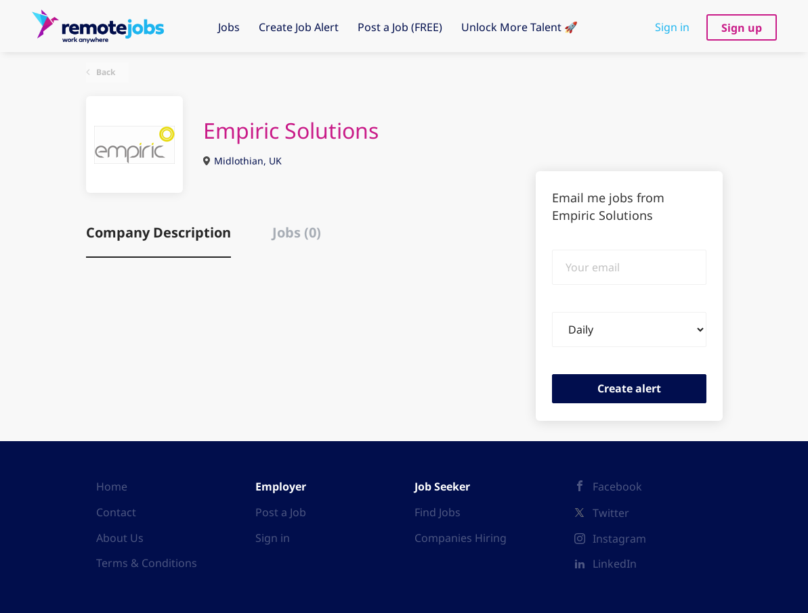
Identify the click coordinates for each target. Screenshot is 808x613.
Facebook (617, 486)
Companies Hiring (460, 537)
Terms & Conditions (146, 562)
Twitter (611, 512)
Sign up (741, 27)
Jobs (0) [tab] (296, 232)
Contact (116, 512)
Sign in (672, 27)
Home (111, 486)
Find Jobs (437, 512)
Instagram (619, 538)
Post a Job (280, 512)
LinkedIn (615, 563)
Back (104, 72)
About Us (120, 537)
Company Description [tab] (158, 232)
